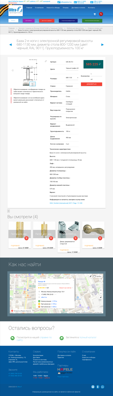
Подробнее (15, 246)
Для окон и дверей (47, 20)
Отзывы (66, 8)
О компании (39, 8)
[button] (45, 61)
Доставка (36, 357)
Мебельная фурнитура (75, 28)
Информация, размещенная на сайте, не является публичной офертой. (56, 392)
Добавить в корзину (92, 84)
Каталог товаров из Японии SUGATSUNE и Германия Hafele (41, 28)
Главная (29, 8)
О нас (84, 355)
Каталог (13, 20)
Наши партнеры (63, 377)
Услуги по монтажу (40, 360)
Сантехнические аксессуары (92, 20)
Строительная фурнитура (68, 20)
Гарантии (61, 357)
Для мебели (29, 20)
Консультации (38, 355)
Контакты (91, 8)
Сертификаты (87, 360)
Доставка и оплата (78, 8)
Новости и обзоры (53, 8)
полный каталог (88, 337)
